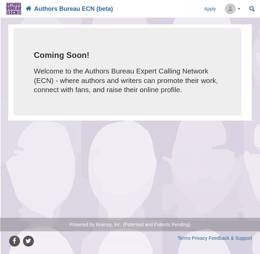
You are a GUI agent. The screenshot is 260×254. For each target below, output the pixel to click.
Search (252, 9)
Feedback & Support (230, 238)
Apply (210, 9)
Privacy (200, 238)
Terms (184, 238)
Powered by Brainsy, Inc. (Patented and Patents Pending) (130, 224)
